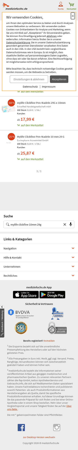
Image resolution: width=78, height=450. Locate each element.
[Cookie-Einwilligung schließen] (72, 16)
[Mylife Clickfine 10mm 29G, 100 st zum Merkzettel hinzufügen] (46, 91)
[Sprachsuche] (71, 224)
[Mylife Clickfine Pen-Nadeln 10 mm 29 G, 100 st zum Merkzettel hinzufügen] (46, 159)
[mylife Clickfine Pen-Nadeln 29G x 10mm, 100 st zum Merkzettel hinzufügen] (46, 125)
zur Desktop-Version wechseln (39, 437)
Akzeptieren (59, 79)
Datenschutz (30, 86)
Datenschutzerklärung (18, 42)
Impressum (48, 86)
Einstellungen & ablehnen (29, 79)
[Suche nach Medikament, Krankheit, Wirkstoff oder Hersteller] (35, 224)
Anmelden (49, 340)
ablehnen (52, 36)
